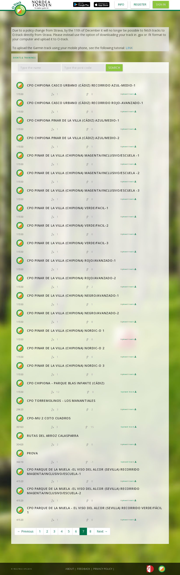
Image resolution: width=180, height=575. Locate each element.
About (69, 568)
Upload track (128, 94)
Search (114, 67)
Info (121, 4)
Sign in (161, 4)
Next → (102, 531)
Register (140, 4)
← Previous (25, 531)
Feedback (83, 568)
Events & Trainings (24, 57)
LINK (129, 48)
